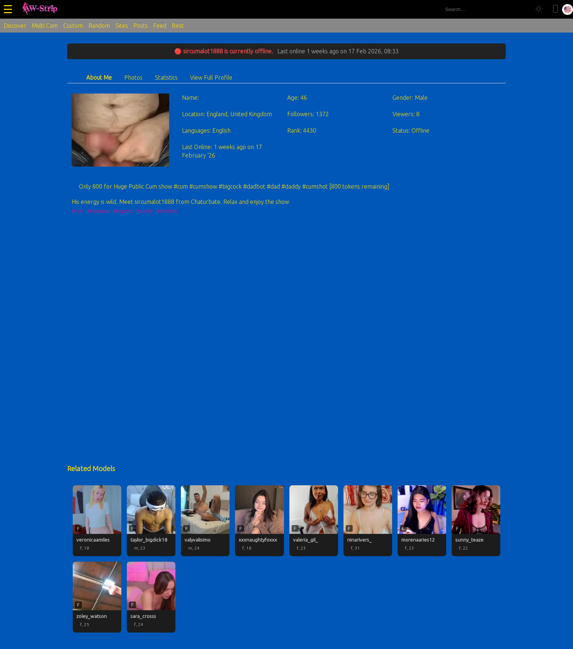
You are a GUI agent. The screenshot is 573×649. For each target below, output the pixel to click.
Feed (159, 25)
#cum (77, 210)
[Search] (521, 9)
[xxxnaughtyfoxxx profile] (259, 520)
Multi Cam (45, 25)
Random (99, 25)
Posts (140, 25)
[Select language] (567, 9)
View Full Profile (211, 77)
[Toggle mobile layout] (555, 9)
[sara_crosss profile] (151, 597)
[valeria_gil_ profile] (313, 520)
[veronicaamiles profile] (97, 520)
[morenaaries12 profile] (422, 520)
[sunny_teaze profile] (476, 520)
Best (178, 25)
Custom (73, 25)
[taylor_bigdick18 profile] (151, 520)
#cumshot (166, 210)
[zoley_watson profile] (97, 597)
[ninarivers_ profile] (368, 520)
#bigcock (123, 210)
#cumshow (98, 210)
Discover (15, 25)
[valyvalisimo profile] (205, 520)
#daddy (144, 210)
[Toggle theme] (538, 9)
